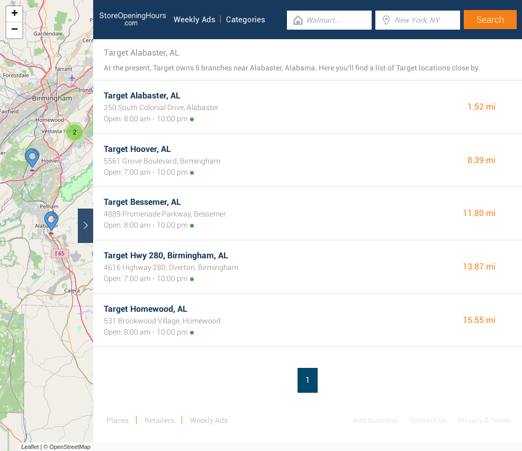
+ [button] (14, 14)
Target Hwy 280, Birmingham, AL (166, 255)
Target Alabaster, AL (142, 96)
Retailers (159, 420)
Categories (245, 19)
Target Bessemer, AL (142, 202)
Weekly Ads (194, 19)
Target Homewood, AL (145, 309)
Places (117, 420)
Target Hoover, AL (137, 149)
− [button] (14, 30)
